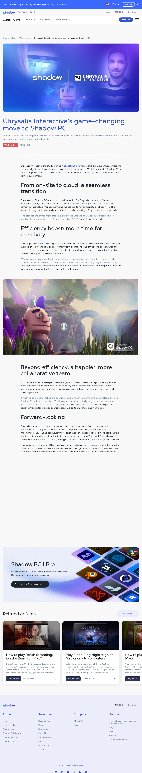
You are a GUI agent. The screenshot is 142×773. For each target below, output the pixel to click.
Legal (112, 727)
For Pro (33, 12)
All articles (128, 613)
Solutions (46, 19)
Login (109, 12)
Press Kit (42, 733)
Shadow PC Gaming (12, 733)
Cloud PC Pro (12, 19)
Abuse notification (118, 739)
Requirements (45, 737)
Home (6, 721)
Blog (40, 725)
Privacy (112, 731)
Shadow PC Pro (10, 737)
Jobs (76, 725)
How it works (9, 725)
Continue (128, 4)
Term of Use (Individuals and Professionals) (122, 722)
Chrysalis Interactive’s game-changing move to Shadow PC (61, 38)
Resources (63, 19)
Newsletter (43, 745)
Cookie (112, 735)
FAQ (40, 741)
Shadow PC (44, 243)
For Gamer (23, 12)
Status (41, 749)
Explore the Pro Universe (30, 584)
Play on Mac (8, 729)
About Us (78, 721)
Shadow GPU (9, 741)
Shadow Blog (9, 38)
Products (31, 19)
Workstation (24, 38)
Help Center (44, 721)
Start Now (126, 19)
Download (43, 729)
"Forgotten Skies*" (72, 165)
